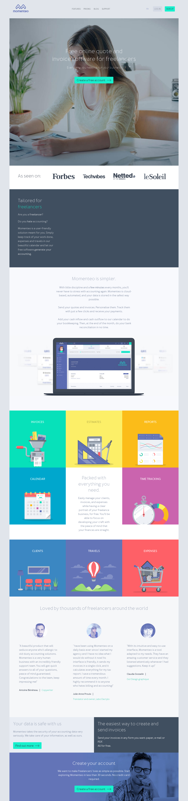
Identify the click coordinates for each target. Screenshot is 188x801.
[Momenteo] (19, 8)
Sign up (169, 9)
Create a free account (91, 80)
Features (76, 9)
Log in (157, 9)
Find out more (24, 746)
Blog (96, 9)
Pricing (87, 9)
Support (106, 9)
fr (147, 9)
